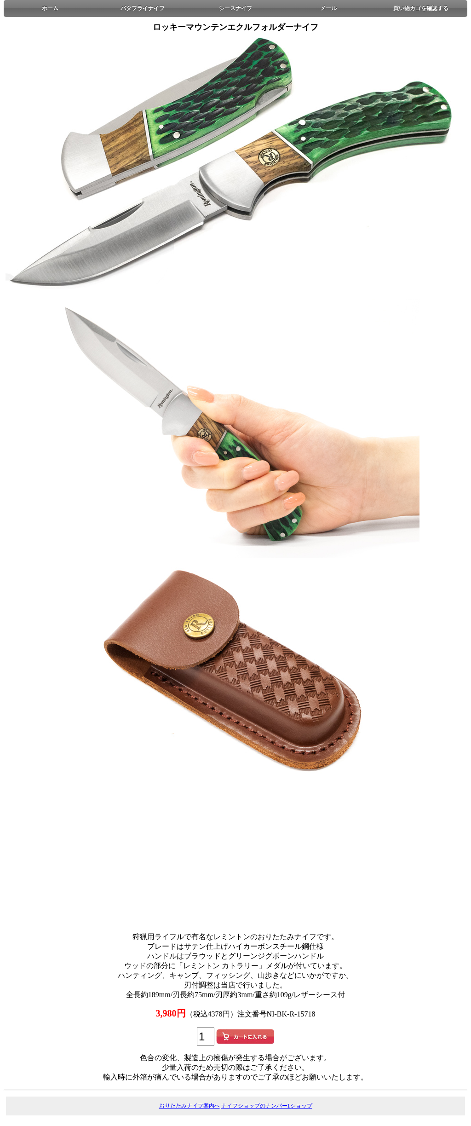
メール (328, 8)
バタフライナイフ (143, 8)
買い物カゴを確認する (420, 8)
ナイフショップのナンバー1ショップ (266, 1106)
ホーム (50, 8)
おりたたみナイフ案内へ (189, 1106)
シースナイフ (235, 8)
